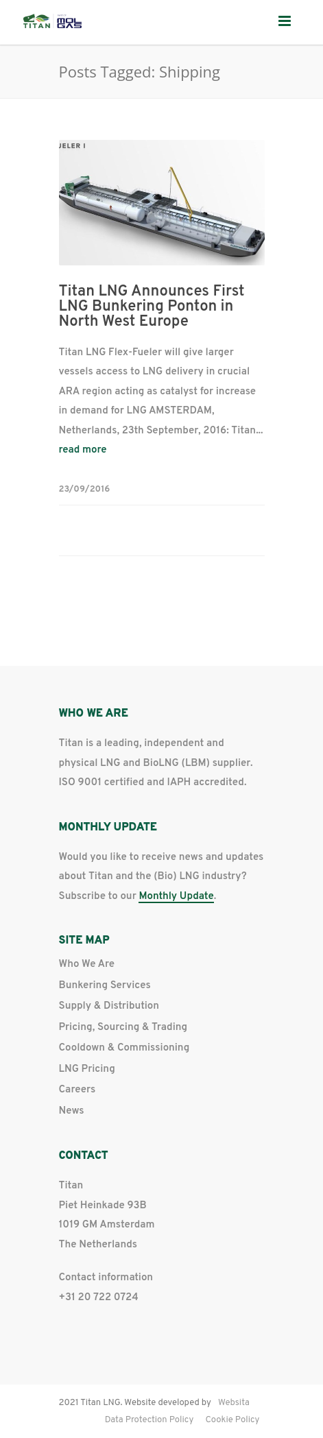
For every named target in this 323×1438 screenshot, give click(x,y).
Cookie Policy (232, 1420)
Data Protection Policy (149, 1420)
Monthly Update (176, 897)
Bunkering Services (105, 985)
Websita (234, 1403)
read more (83, 450)
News (71, 1111)
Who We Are (87, 964)
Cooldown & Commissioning (124, 1048)
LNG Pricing (87, 1069)
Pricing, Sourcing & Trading (123, 1027)
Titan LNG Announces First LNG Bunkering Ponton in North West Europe (152, 307)
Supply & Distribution (109, 1006)
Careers (77, 1090)
